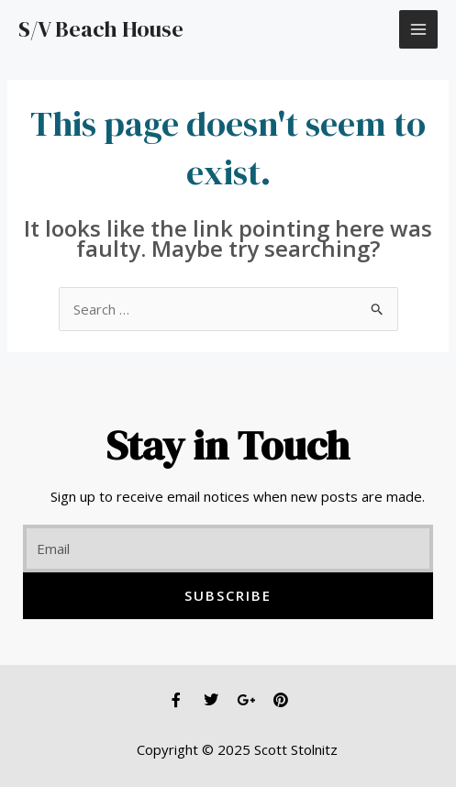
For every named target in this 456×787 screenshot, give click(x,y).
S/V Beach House (101, 29)
